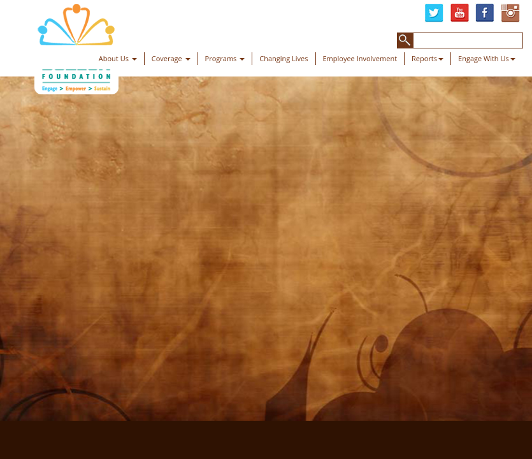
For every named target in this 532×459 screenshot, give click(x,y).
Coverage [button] (171, 58)
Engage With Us (486, 58)
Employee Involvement (360, 58)
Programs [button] (225, 58)
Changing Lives (283, 58)
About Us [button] (118, 58)
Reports (427, 58)
